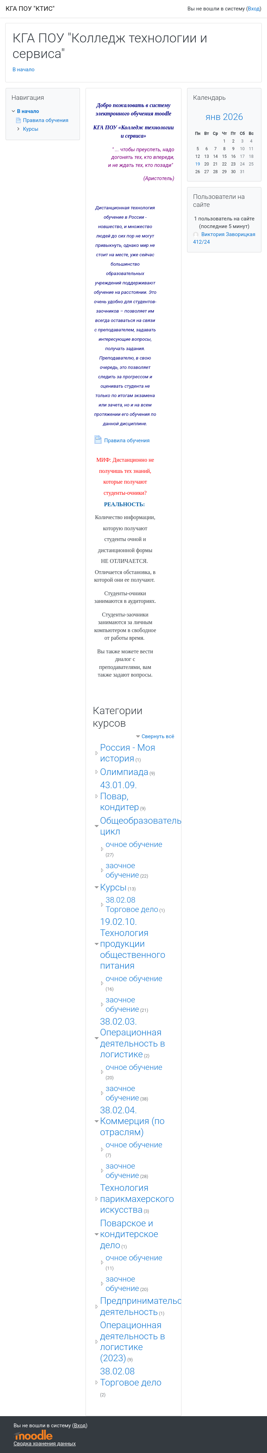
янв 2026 (224, 117)
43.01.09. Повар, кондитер (119, 796)
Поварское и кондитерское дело (129, 1234)
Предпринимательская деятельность (148, 1306)
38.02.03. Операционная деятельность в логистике (132, 1038)
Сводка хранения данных (45, 1443)
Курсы (113, 887)
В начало (23, 69)
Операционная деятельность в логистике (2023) (132, 1341)
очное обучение (134, 844)
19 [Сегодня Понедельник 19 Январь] (197, 164)
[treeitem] (42, 111)
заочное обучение (122, 870)
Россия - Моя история (127, 753)
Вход (254, 9)
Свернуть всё (157, 736)
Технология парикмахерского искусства (137, 1198)
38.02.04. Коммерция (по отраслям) (132, 1121)
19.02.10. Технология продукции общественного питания (132, 944)
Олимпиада (124, 772)
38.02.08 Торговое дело (132, 904)
